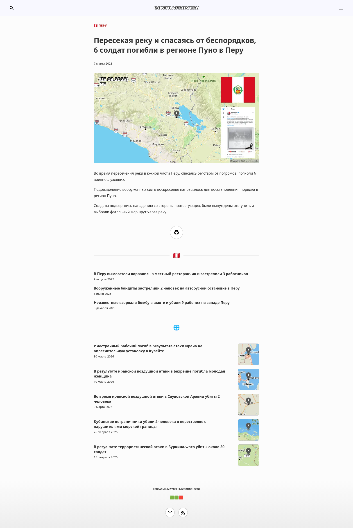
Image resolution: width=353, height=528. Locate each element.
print (176, 232)
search (11, 8)
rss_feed (183, 512)
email (170, 512)
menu (341, 8)
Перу (100, 25)
